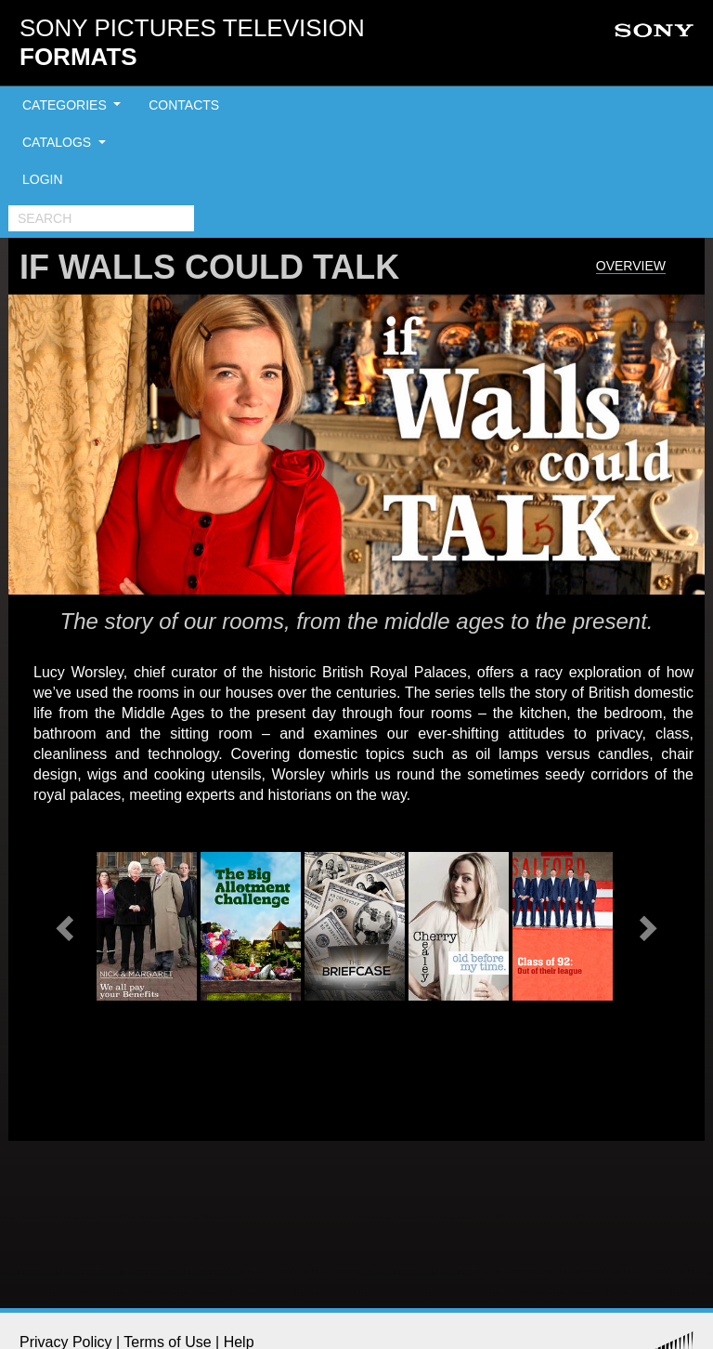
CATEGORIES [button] (66, 105)
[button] (66, 926)
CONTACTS (184, 105)
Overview (631, 265)
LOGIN (42, 179)
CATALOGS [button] (58, 142)
